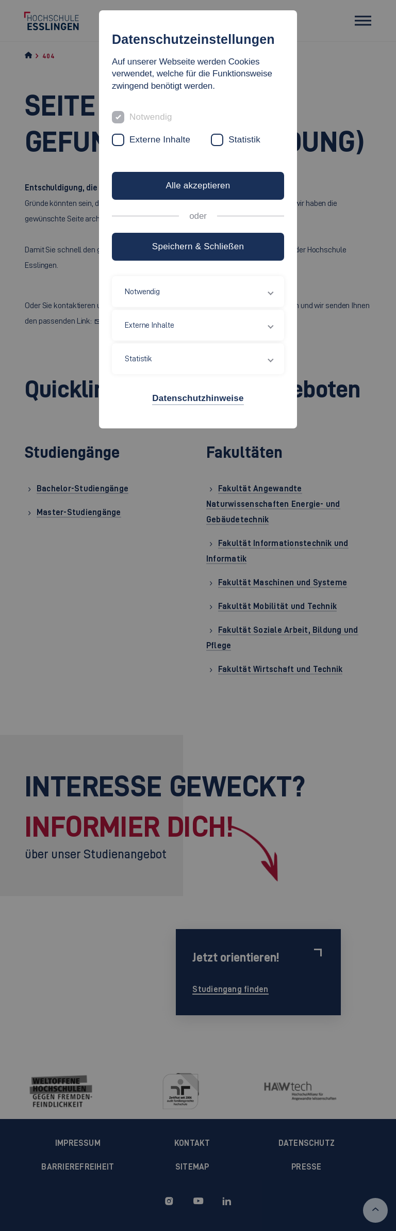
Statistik (244, 140)
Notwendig (150, 117)
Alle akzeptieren (198, 185)
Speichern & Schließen (198, 246)
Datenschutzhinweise (197, 398)
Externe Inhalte (159, 140)
